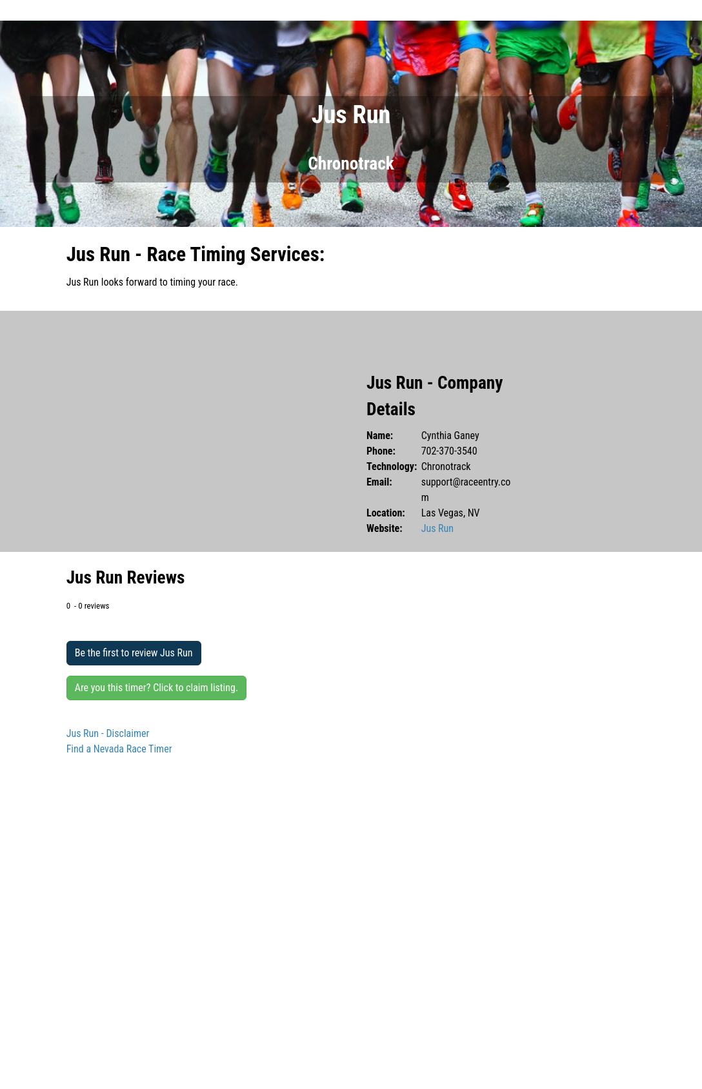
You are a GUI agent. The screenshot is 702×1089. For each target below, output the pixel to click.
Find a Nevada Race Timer (119, 749)
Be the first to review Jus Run (134, 653)
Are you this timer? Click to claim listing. (156, 688)
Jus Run (437, 528)
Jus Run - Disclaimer (108, 733)
